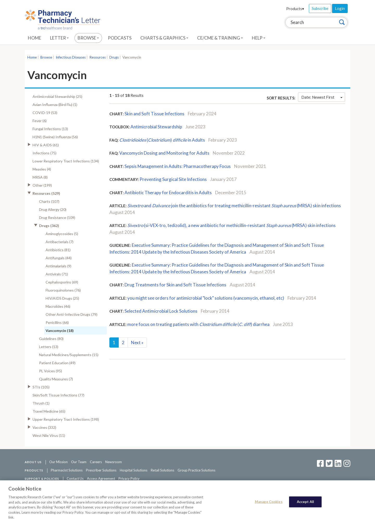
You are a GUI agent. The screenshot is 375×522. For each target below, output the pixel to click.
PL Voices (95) (50, 371)
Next (137, 342)
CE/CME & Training (220, 38)
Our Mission (58, 462)
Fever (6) (40, 120)
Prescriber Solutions (101, 470)
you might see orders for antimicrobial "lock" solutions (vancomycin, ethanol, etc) (205, 298)
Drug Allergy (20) (52, 209)
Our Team (78, 462)
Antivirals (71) (57, 274)
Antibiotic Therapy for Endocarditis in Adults (168, 192)
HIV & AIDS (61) (46, 145)
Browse (88, 38)
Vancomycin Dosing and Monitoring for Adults (164, 153)
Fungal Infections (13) (50, 129)
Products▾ (295, 8)
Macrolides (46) (58, 306)
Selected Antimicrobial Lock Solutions (160, 311)
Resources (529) (46, 193)
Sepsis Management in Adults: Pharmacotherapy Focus (177, 166)
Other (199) (42, 185)
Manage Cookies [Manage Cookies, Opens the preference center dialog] (269, 505)
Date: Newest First (321, 97)
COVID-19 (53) (45, 112)
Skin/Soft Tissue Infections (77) (58, 395)
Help (258, 38)
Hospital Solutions (133, 470)
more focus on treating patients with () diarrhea (198, 324)
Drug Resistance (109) (57, 217)
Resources (97, 57)
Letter (59, 38)
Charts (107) (49, 201)
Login (340, 8)
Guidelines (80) (51, 338)
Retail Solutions (162, 470)
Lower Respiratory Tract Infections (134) (66, 161)
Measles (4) (42, 169)
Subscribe (320, 8)
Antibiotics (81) (58, 250)
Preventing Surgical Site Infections (173, 179)
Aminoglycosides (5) (62, 233)
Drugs (114, 57)
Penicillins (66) (57, 322)
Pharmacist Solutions (67, 470)
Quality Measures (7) (56, 379)
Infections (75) (45, 153)
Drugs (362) (49, 225)
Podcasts (120, 38)
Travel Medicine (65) (49, 411)
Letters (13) (48, 346)
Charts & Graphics (164, 38)
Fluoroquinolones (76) (63, 290)
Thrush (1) (41, 403)
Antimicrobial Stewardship (156, 126)
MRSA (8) (40, 177)
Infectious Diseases (71, 57)
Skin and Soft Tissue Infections (154, 113)
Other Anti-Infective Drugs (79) (71, 314)
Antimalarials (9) (58, 266)
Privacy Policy (129, 478)
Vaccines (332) (44, 427)
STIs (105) (41, 387)
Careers (96, 462)
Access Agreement (101, 478)
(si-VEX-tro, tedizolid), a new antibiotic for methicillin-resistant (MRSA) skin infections (231, 225)
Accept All (305, 505)
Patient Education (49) (57, 363)
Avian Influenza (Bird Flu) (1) (55, 104)
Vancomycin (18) (60, 330)
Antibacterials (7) (59, 242)
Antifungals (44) (59, 258)
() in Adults (162, 140)
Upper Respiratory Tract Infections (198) (66, 419)
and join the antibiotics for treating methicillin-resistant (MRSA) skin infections (234, 205)
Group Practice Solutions (196, 470)
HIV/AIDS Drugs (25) (62, 298)
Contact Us (75, 478)
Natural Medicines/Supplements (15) (68, 355)
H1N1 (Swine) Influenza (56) (55, 137)
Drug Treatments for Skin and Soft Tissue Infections (175, 284)
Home (34, 38)
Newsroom (113, 462)
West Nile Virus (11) (49, 435)
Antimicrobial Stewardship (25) (57, 96)
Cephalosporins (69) (62, 282)
